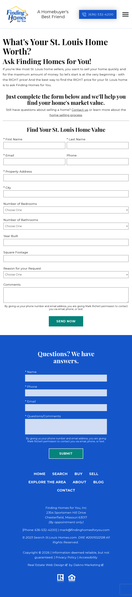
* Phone (31, 386)
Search (60, 474)
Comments (12, 284)
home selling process (66, 115)
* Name (31, 372)
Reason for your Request (22, 268)
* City (7, 187)
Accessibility (88, 557)
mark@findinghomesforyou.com (85, 530)
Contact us (80, 110)
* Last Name (76, 139)
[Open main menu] (125, 14)
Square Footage (15, 252)
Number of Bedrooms (20, 204)
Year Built (10, 236)
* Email (8, 155)
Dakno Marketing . (89, 565)
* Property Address (17, 171)
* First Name (12, 139)
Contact (66, 490)
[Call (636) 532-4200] (98, 14)
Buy (78, 474)
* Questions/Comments (43, 416)
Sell (93, 474)
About (79, 482)
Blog (98, 482)
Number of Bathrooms (20, 220)
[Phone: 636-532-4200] (40, 530)
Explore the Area (47, 482)
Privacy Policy (66, 557)
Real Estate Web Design (47, 565)
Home (39, 474)
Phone (72, 155)
